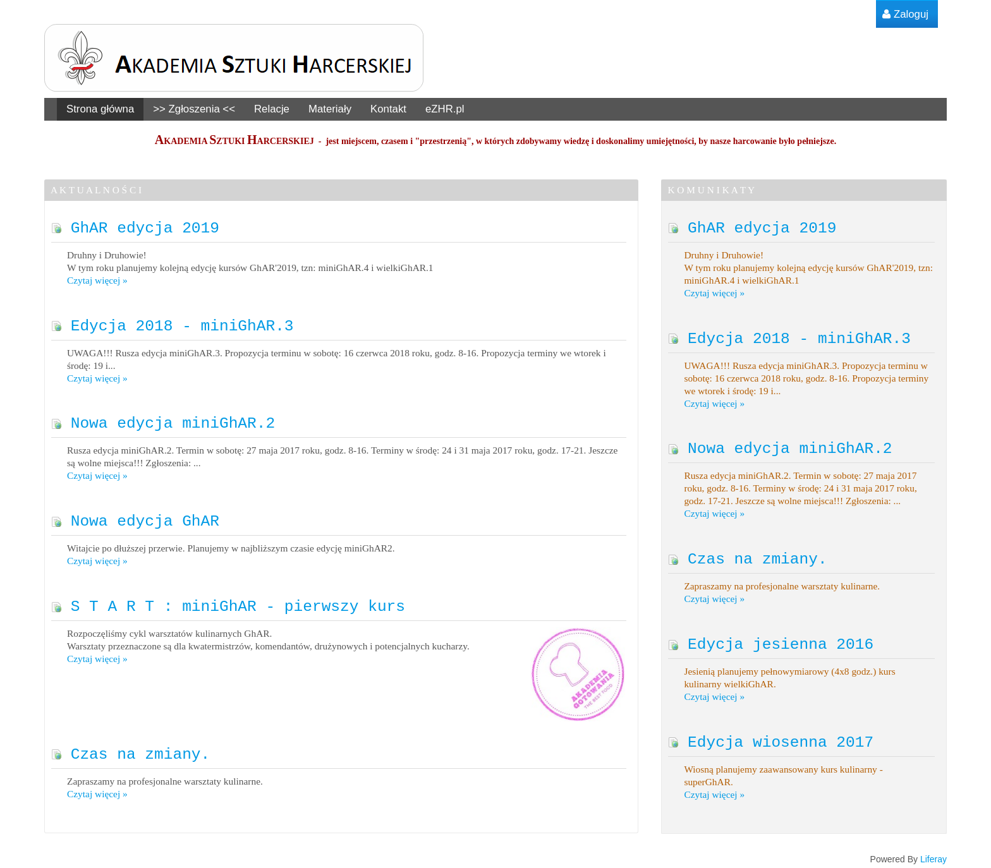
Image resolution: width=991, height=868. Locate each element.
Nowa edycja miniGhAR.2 (163, 421)
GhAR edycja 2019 (135, 227)
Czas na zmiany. (130, 750)
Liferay (933, 855)
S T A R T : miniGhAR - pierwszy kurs (228, 603)
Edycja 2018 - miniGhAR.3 (172, 324)
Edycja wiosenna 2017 (770, 738)
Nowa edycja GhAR (135, 518)
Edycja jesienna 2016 (770, 640)
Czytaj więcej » (97, 279)
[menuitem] (905, 14)
